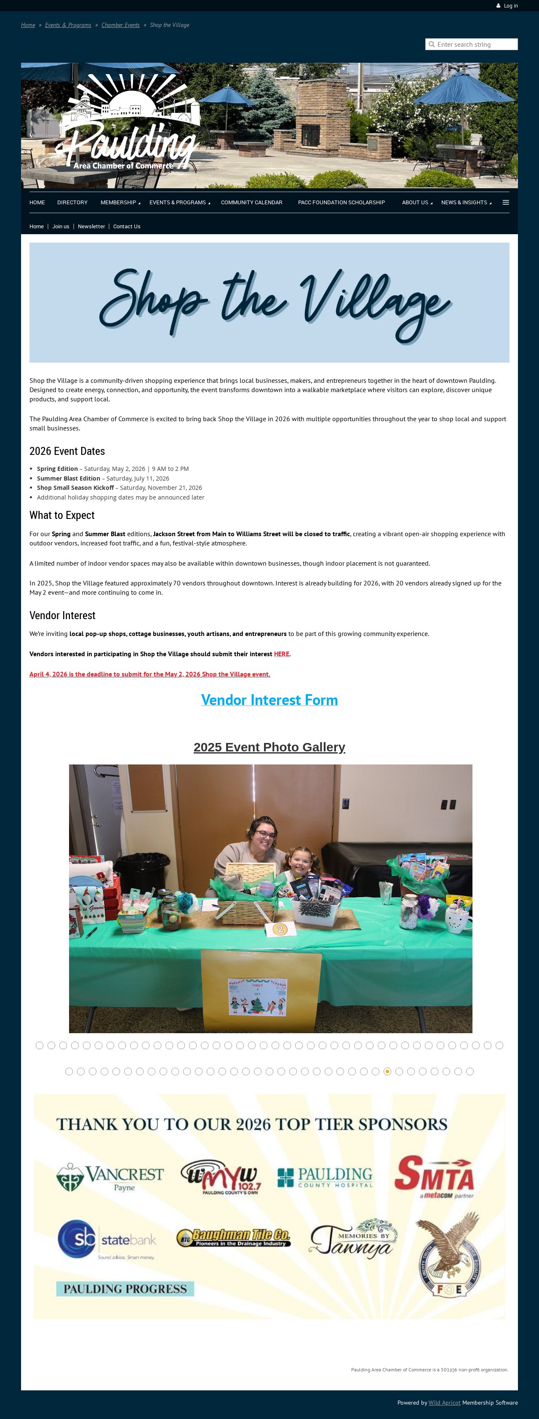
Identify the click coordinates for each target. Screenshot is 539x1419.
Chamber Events (120, 25)
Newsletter (91, 226)
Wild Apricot (445, 1402)
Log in (511, 5)
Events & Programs (68, 25)
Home (28, 25)
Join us (60, 226)
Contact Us (127, 226)
